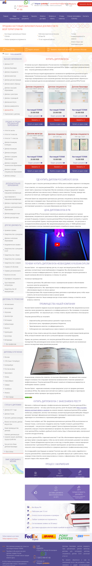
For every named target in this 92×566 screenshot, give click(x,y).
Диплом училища (10, 176)
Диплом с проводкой (11, 98)
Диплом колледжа (10, 153)
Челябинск (8, 389)
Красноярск (8, 373)
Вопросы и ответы (52, 17)
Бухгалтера (8, 336)
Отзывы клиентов (62, 17)
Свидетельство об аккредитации (10, 290)
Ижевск (7, 393)
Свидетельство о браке (12, 255)
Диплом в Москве (80, 49)
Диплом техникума (11, 149)
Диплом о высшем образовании (10, 89)
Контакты (86, 16)
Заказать (34, 16)
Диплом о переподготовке (13, 203)
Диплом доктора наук (12, 217)
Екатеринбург (9, 365)
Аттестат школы (10, 130)
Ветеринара (8, 340)
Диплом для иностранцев (13, 80)
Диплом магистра (10, 76)
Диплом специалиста (11, 72)
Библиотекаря (9, 324)
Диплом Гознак (9, 414)
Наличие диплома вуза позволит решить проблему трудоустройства (13, 437)
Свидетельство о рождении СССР (13, 250)
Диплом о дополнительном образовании (13, 208)
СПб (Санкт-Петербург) (12, 361)
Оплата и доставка (43, 17)
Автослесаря (9, 308)
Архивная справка (10, 230)
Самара (7, 385)
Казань (7, 377)
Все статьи (9, 452)
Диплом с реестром (11, 94)
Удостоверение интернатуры (10, 284)
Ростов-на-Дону (10, 369)
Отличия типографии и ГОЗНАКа (74, 17)
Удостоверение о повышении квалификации (13, 198)
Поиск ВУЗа (10, 49)
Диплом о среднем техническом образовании (13, 164)
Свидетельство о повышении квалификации (13, 191)
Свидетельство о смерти (13, 263)
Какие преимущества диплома (11, 429)
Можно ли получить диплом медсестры (13, 423)
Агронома (8, 312)
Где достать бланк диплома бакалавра (11, 445)
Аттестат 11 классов (11, 138)
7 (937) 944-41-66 (43, 558)
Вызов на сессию (10, 275)
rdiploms (72, 4)
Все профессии (11, 344)
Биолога (7, 328)
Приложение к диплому (12, 114)
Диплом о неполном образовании (11, 239)
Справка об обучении (11, 267)
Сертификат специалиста (13, 279)
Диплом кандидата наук (12, 213)
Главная (5, 16)
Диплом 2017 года (10, 410)
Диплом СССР (9, 64)
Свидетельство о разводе (13, 259)
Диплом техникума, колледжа (11, 143)
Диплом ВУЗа (9, 110)
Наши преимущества (14, 17)
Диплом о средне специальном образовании (13, 170)
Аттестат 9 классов (11, 134)
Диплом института (10, 102)
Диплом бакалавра (11, 68)
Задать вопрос (33, 49)
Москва (7, 357)
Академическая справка (12, 245)
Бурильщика (8, 332)
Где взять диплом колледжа (14, 418)
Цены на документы (25, 17)
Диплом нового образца (12, 84)
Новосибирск (9, 381)
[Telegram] (29, 2)
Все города (9, 397)
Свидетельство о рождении (13, 234)
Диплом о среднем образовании (11, 158)
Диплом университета (12, 106)
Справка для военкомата (13, 271)
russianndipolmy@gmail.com (60, 4)
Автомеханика (9, 304)
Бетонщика (8, 320)
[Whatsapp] (26, 2)
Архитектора (9, 316)
